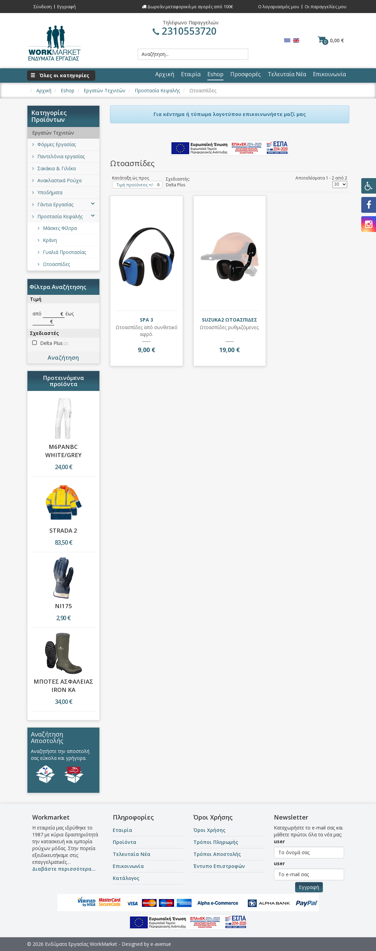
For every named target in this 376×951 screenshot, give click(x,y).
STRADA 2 (63, 530)
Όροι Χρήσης (209, 830)
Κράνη (47, 240)
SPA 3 (146, 319)
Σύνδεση (43, 6)
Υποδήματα (47, 192)
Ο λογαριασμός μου (278, 6)
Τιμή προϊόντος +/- (135, 185)
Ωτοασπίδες (54, 264)
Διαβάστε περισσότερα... (64, 869)
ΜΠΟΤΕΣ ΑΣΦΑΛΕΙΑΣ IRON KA (63, 685)
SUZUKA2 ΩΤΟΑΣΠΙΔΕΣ (229, 319)
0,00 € (331, 40)
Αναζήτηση (63, 357)
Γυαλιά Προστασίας (62, 252)
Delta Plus (54, 343)
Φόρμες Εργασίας (54, 144)
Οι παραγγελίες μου (326, 6)
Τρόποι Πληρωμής (215, 842)
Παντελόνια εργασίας (58, 156)
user (279, 841)
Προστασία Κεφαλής (63, 216)
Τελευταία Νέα (131, 854)
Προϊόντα (124, 842)
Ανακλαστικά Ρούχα (57, 180)
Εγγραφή (66, 6)
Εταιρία (122, 830)
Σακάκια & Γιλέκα (54, 168)
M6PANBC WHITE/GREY (63, 451)
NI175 (63, 606)
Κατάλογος (126, 878)
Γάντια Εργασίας (63, 204)
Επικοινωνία (128, 866)
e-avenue (160, 944)
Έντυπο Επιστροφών (219, 866)
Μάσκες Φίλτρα (57, 228)
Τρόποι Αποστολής (217, 854)
